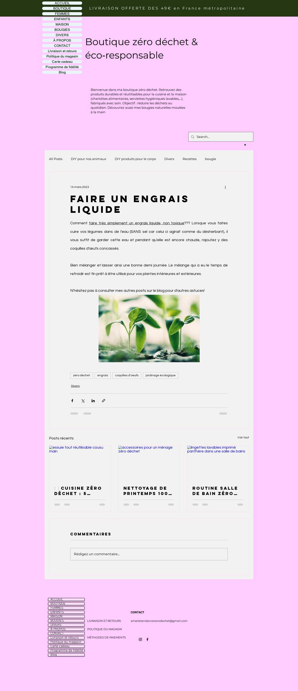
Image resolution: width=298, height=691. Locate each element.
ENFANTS (62, 19)
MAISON (62, 24)
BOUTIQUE (62, 8)
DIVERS (62, 35)
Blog (62, 72)
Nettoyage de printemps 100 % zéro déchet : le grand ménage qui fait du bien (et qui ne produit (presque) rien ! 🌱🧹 (148, 490)
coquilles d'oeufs (126, 375)
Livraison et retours (62, 51)
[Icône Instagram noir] (140, 639)
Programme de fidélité (62, 67)
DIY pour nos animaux (88, 159)
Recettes (189, 159)
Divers (169, 159)
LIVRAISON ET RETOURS (104, 620)
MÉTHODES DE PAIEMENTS (106, 637)
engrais (102, 375)
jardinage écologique (161, 375)
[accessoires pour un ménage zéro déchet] (149, 463)
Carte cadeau (62, 61)
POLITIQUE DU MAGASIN (104, 629)
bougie (210, 159)
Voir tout (243, 437)
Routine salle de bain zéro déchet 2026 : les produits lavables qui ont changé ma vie (216, 490)
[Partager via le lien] (104, 401)
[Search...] (220, 136)
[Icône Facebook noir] (147, 639)
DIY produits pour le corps (135, 159)
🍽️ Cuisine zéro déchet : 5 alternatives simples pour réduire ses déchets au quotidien (78, 490)
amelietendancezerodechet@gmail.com (159, 620)
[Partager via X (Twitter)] (83, 401)
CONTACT (62, 45)
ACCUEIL (62, 3)
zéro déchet (81, 375)
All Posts (55, 159)
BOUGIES (62, 29)
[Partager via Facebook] (72, 401)
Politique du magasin (62, 56)
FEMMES (62, 13)
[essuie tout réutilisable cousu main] (80, 463)
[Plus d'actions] (225, 187)
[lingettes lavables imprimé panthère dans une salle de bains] (218, 463)
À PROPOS (62, 40)
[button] (245, 144)
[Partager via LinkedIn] (93, 401)
